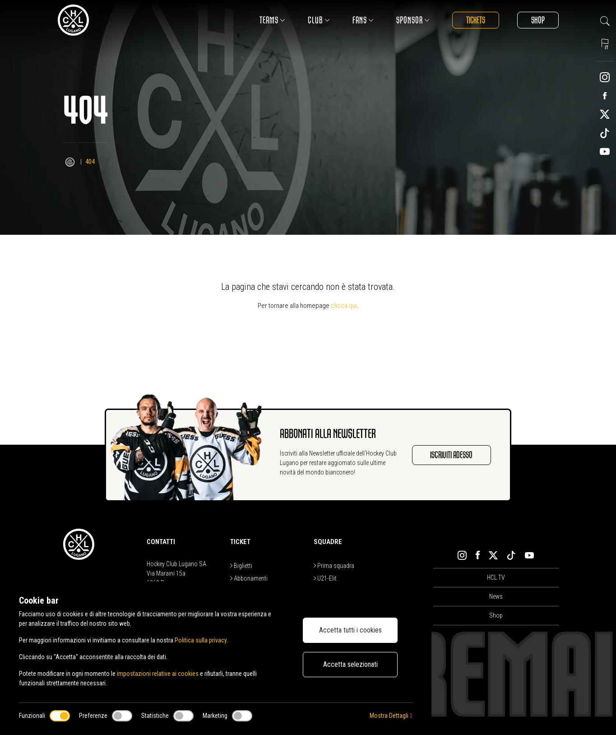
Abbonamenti (249, 578)
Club (318, 20)
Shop (538, 20)
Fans (362, 20)
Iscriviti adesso (451, 455)
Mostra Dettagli (391, 715)
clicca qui (344, 306)
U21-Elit (325, 578)
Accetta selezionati (350, 664)
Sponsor (412, 20)
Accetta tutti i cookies (350, 630)
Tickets (475, 20)
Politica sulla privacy (201, 640)
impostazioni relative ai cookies (158, 673)
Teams (272, 20)
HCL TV (496, 577)
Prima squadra (334, 565)
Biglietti (241, 565)
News (496, 596)
